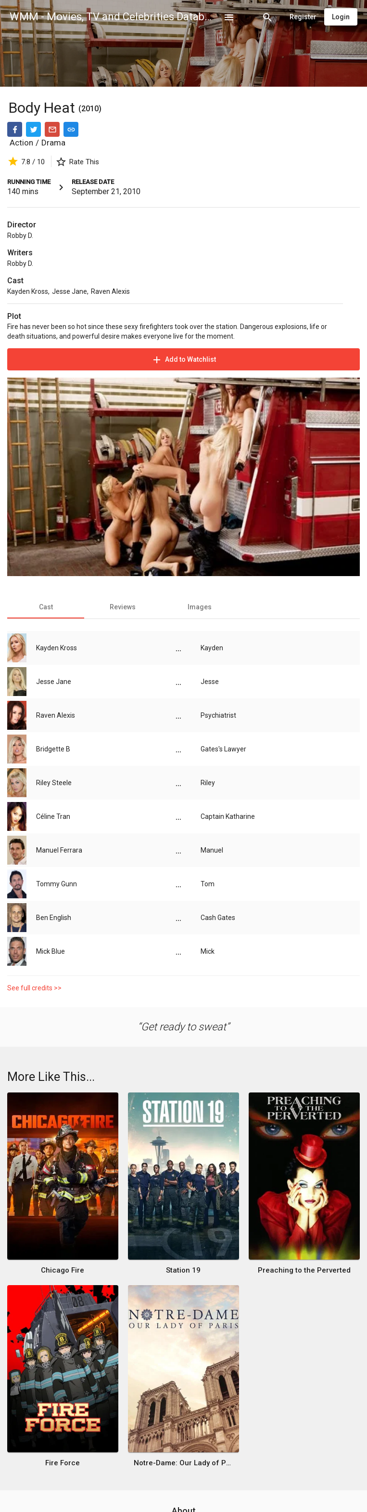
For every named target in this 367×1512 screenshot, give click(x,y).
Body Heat (43, 107)
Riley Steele (54, 783)
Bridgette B (53, 749)
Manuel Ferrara (59, 850)
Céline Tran (53, 816)
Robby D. (20, 235)
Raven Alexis (110, 291)
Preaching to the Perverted (304, 1270)
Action (21, 142)
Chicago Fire (62, 1270)
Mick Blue (50, 951)
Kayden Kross (27, 291)
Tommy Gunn (56, 884)
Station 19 (183, 1270)
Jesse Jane (69, 291)
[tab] (45, 606)
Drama (53, 142)
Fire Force (62, 1463)
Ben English (53, 917)
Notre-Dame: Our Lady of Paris (184, 1463)
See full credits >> (34, 988)
